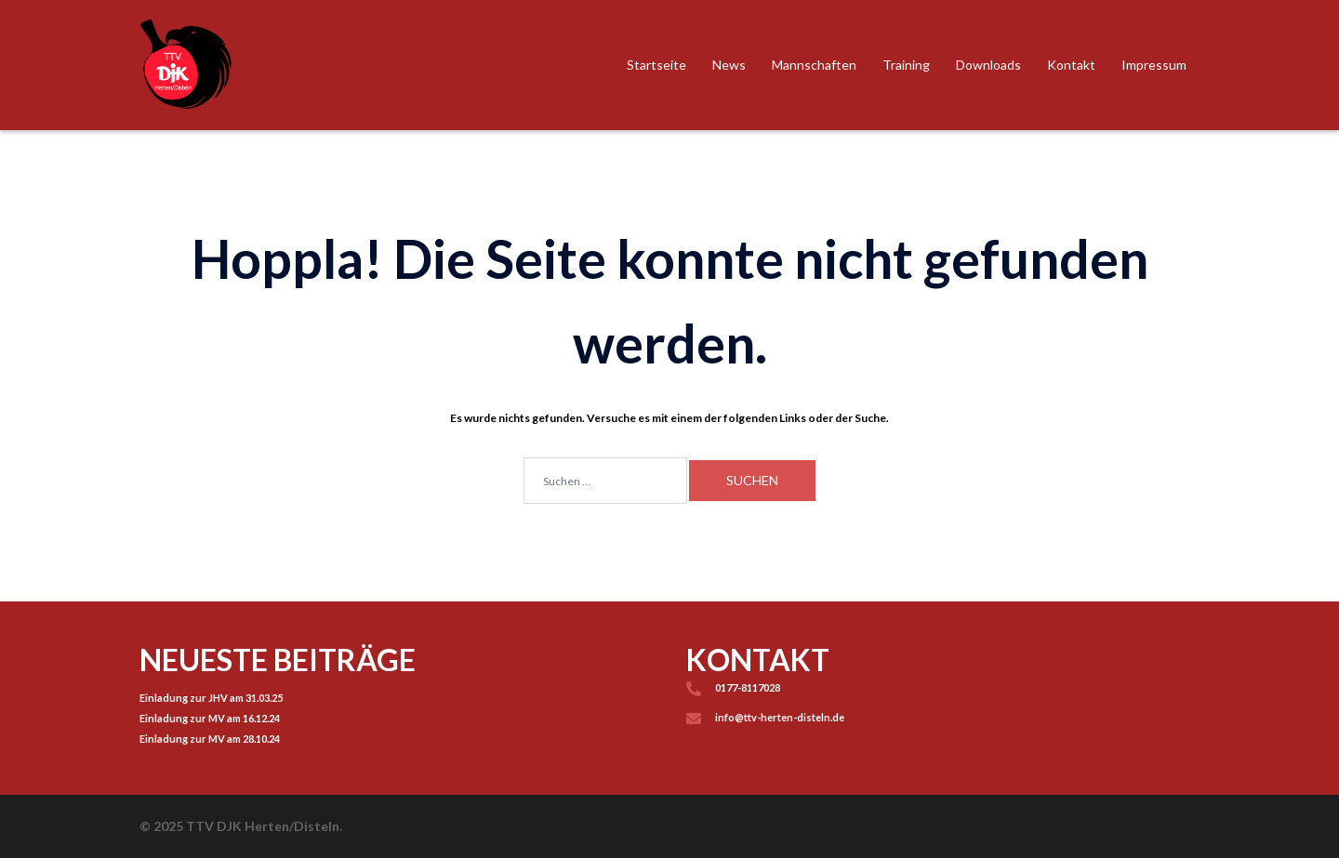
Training (906, 65)
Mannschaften (814, 65)
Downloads (988, 65)
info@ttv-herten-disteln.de (779, 717)
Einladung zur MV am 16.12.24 (209, 718)
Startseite (656, 65)
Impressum (1154, 65)
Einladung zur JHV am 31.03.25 (211, 698)
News (729, 65)
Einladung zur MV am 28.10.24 (209, 739)
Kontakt (1071, 65)
